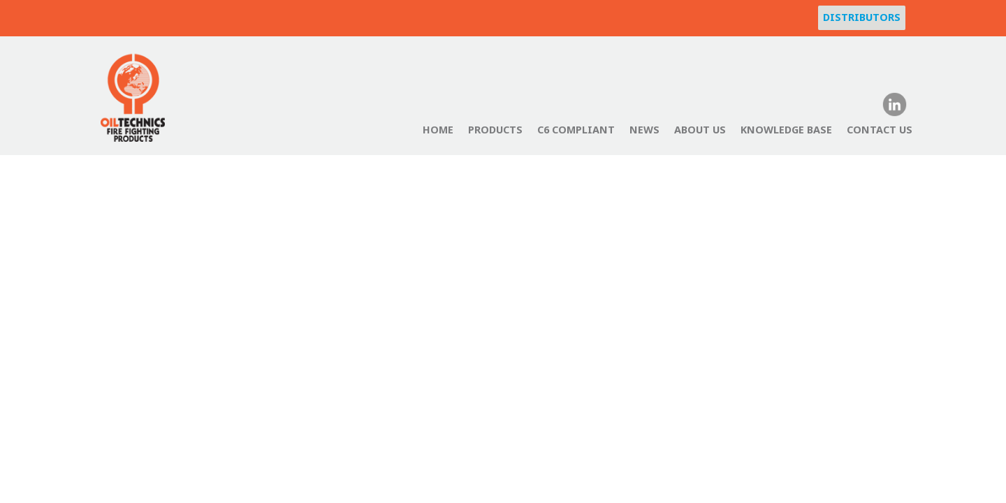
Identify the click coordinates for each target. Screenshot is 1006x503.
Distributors (862, 17)
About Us (700, 129)
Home (438, 129)
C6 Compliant (576, 129)
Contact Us (879, 129)
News (644, 129)
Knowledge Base (786, 129)
